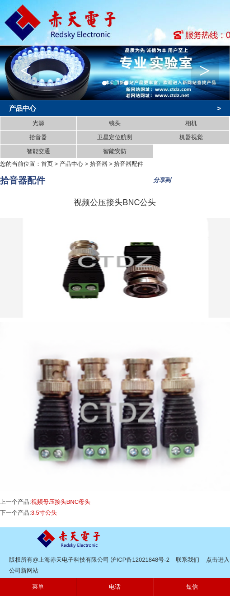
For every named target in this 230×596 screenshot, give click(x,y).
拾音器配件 (128, 163)
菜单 (38, 586)
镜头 (115, 123)
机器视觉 (191, 137)
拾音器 (38, 137)
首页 (47, 163)
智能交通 (38, 151)
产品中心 (71, 163)
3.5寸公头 (44, 512)
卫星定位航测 (114, 137)
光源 (38, 123)
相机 (191, 123)
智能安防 (115, 151)
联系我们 (187, 559)
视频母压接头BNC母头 (60, 501)
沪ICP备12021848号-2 (140, 559)
